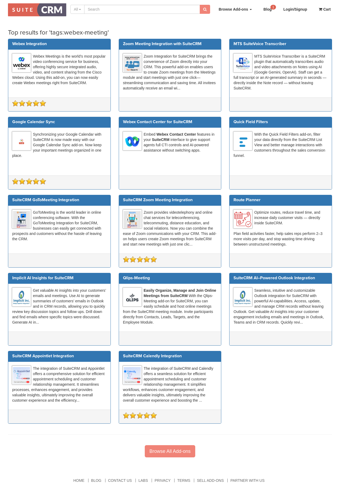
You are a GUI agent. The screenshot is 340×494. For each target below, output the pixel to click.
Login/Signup (295, 9)
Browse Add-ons (235, 9)
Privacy (163, 480)
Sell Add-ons (210, 480)
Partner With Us (247, 480)
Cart (325, 9)
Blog (270, 7)
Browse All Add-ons (169, 451)
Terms (183, 480)
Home (78, 480)
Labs (143, 480)
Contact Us (120, 480)
